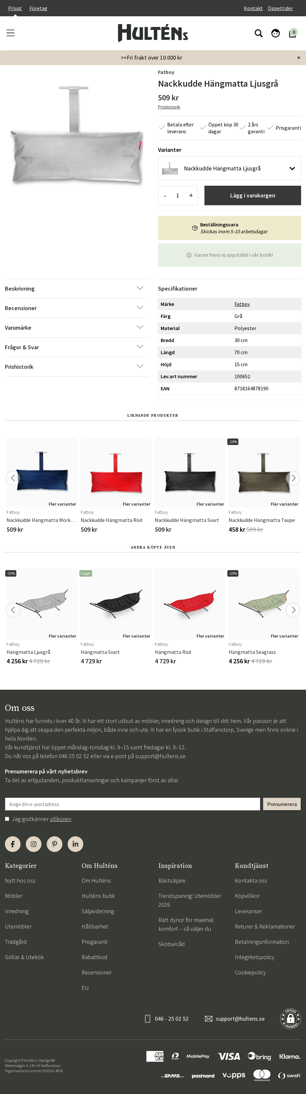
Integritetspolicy (254, 957)
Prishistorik (169, 107)
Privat (15, 8)
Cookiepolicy (250, 972)
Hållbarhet (95, 926)
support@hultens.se (160, 756)
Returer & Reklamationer (265, 926)
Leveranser (248, 911)
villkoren (60, 819)
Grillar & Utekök (24, 957)
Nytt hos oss (20, 880)
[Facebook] (13, 844)
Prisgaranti (94, 941)
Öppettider (280, 8)
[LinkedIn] (75, 844)
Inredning (16, 911)
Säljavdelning (98, 911)
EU (85, 987)
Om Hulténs (96, 880)
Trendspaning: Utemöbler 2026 (189, 900)
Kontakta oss (251, 880)
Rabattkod (94, 957)
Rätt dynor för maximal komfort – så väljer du (186, 924)
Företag (38, 8)
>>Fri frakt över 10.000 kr (151, 57)
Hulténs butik (98, 896)
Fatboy (166, 72)
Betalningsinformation (262, 941)
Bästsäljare (171, 880)
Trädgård (16, 941)
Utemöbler (18, 926)
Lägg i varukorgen (252, 195)
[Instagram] (33, 844)
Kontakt (253, 8)
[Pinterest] (54, 844)
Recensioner (97, 972)
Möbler (13, 896)
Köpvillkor (247, 896)
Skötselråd (171, 944)
